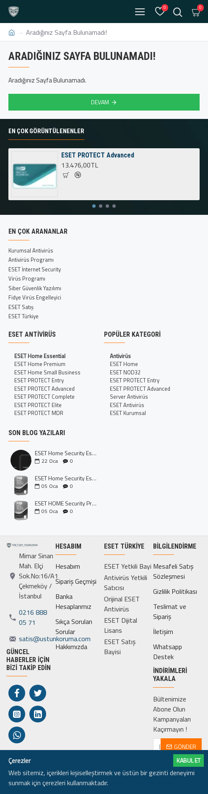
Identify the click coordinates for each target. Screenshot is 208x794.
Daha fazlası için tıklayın (141, 783)
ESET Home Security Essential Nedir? (67, 478)
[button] (94, 206)
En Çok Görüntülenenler (46, 131)
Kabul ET (188, 760)
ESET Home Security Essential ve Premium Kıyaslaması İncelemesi (67, 453)
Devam (100, 102)
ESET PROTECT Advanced (97, 155)
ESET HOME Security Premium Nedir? (67, 503)
